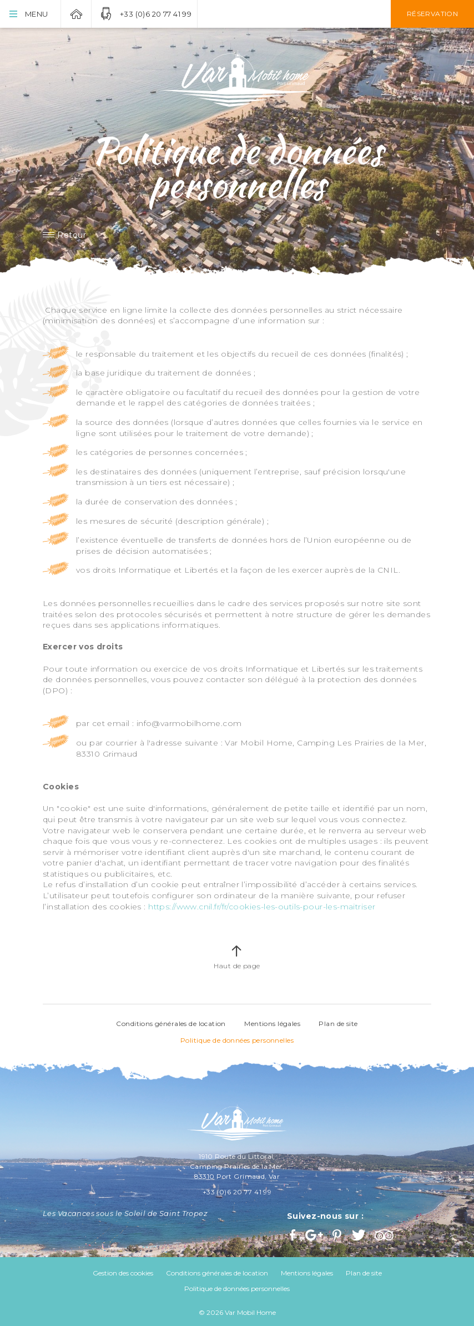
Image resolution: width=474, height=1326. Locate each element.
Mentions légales (272, 1023)
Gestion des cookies (123, 1273)
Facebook (293, 1234)
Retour (71, 235)
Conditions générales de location (170, 1023)
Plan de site (338, 1023)
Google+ (314, 1234)
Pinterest (338, 1234)
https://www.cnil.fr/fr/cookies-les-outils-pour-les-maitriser (261, 907)
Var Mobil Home (76, 14)
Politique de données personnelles (237, 1040)
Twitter (359, 1234)
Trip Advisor (385, 1234)
